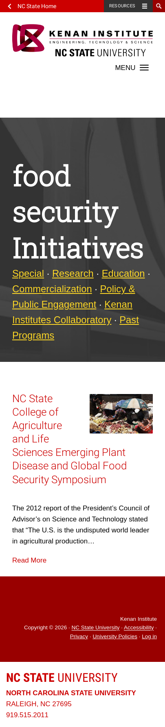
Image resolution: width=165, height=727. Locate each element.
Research (73, 273)
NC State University (96, 628)
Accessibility (139, 628)
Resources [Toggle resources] (122, 6)
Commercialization (52, 288)
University (62, 677)
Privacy (79, 636)
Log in (149, 636)
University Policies (114, 636)
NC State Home (37, 6)
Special (28, 273)
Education (123, 273)
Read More (29, 560)
